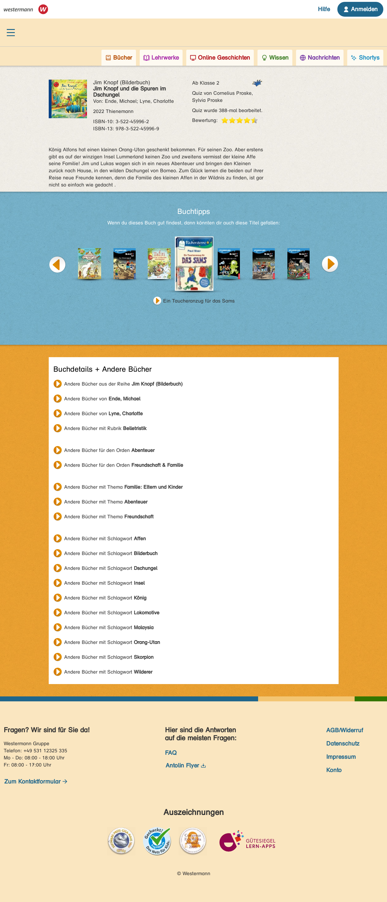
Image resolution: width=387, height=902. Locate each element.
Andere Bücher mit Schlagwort (105, 538)
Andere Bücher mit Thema (123, 487)
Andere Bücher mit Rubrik (105, 428)
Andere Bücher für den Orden (109, 450)
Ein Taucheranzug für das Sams (199, 301)
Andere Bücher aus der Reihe (123, 384)
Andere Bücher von (102, 399)
